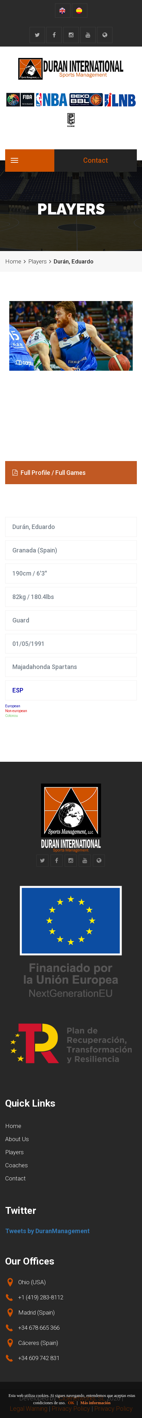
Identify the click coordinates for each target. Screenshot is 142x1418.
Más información (95, 1402)
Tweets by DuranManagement (47, 1231)
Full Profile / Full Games (49, 472)
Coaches (16, 1165)
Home (13, 261)
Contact (95, 160)
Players (37, 261)
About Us (17, 1139)
